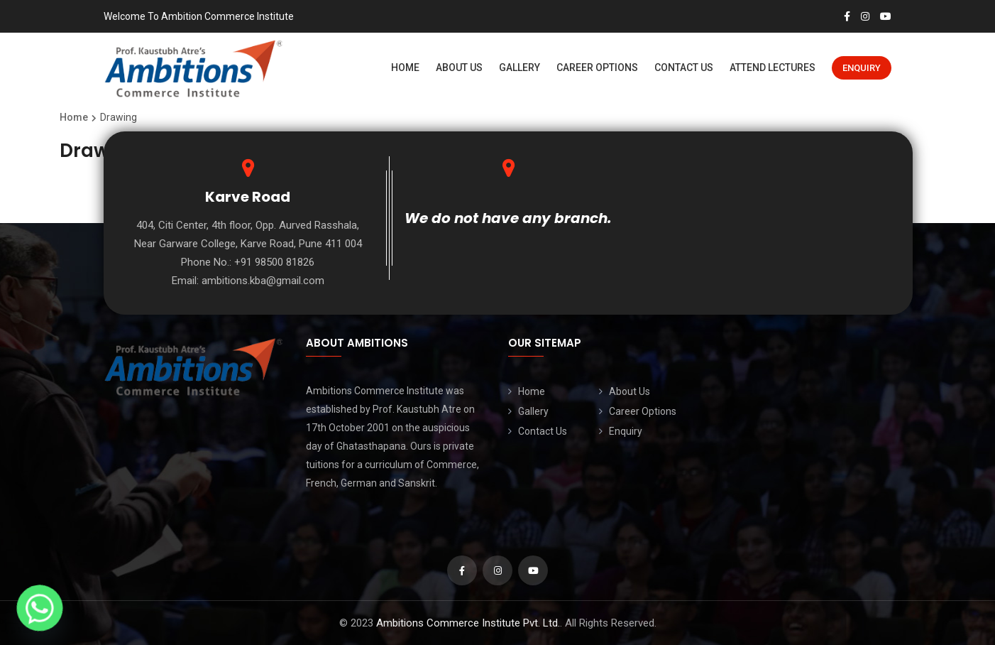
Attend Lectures (772, 67)
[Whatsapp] (40, 608)
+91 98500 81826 (274, 262)
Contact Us (683, 67)
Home (405, 67)
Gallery (519, 67)
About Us (459, 67)
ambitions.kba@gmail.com (263, 280)
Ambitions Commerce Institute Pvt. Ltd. (468, 623)
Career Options (597, 67)
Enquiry (861, 68)
